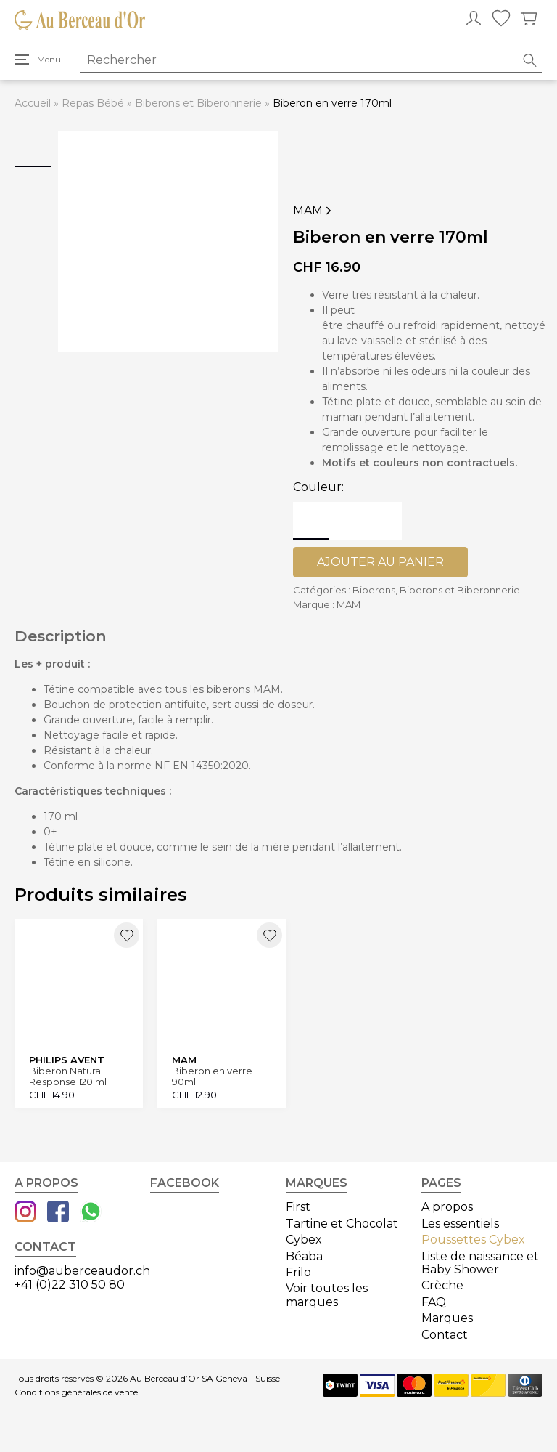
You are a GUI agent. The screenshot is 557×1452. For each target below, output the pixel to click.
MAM (313, 210)
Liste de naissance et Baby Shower (480, 1262)
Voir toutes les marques (327, 1294)
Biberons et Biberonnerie (198, 103)
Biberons (373, 590)
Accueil (33, 103)
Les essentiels (460, 1223)
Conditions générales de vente (76, 1392)
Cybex (304, 1239)
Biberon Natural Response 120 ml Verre (68, 1076)
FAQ (433, 1302)
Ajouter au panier (380, 562)
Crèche (442, 1285)
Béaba (304, 1256)
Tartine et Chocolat (342, 1223)
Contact (444, 1335)
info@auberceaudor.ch (82, 1271)
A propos (447, 1207)
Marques (447, 1318)
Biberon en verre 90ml (212, 1076)
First (298, 1207)
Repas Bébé (93, 103)
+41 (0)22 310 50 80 (70, 1284)
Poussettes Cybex (473, 1239)
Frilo (298, 1272)
